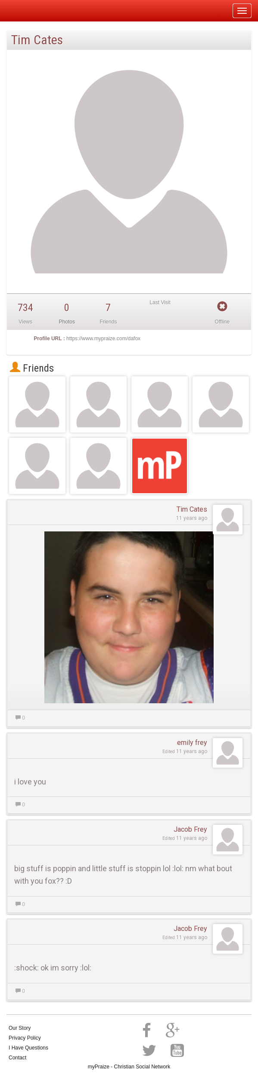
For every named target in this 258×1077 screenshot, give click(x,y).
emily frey (192, 742)
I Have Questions (28, 1048)
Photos (67, 322)
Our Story (20, 1028)
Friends (32, 368)
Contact (17, 1058)
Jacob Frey (190, 829)
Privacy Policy (25, 1038)
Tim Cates (192, 509)
